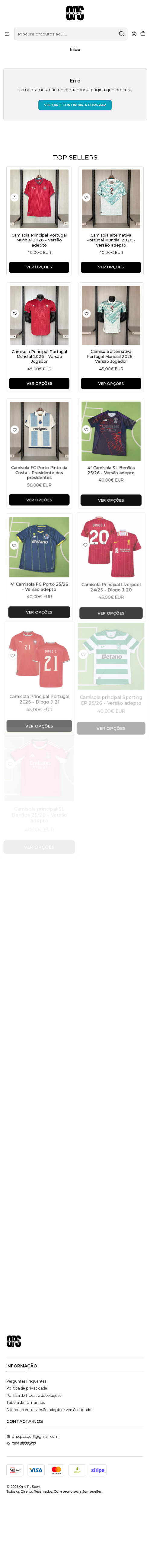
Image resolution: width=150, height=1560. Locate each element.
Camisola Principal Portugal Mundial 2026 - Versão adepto (39, 241)
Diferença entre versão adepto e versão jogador (49, 1469)
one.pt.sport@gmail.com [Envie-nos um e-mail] (32, 1495)
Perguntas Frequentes (26, 1440)
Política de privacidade (26, 1447)
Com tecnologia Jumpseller (78, 1551)
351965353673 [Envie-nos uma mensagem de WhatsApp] (21, 1503)
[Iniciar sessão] (134, 34)
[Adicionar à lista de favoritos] (14, 197)
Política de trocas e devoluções (33, 1454)
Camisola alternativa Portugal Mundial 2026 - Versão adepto (111, 241)
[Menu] (7, 34)
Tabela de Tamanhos (25, 1461)
